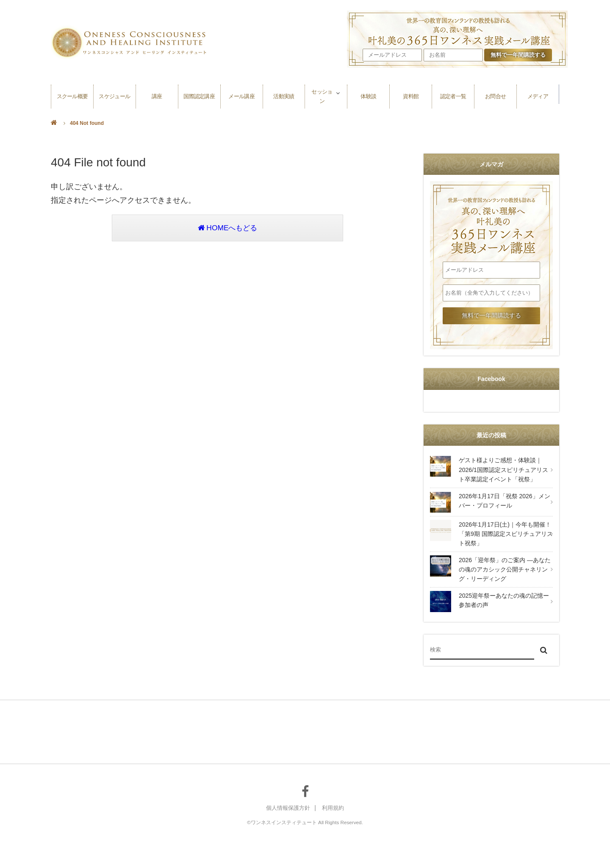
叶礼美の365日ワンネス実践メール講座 (491, 221)
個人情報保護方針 (287, 808)
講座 (157, 94)
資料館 (411, 94)
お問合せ (495, 94)
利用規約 (335, 808)
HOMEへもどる (227, 228)
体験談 (368, 94)
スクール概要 (72, 94)
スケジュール (114, 94)
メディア (537, 94)
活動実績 (284, 94)
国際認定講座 (199, 94)
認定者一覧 (453, 94)
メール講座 (241, 94)
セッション (322, 94)
